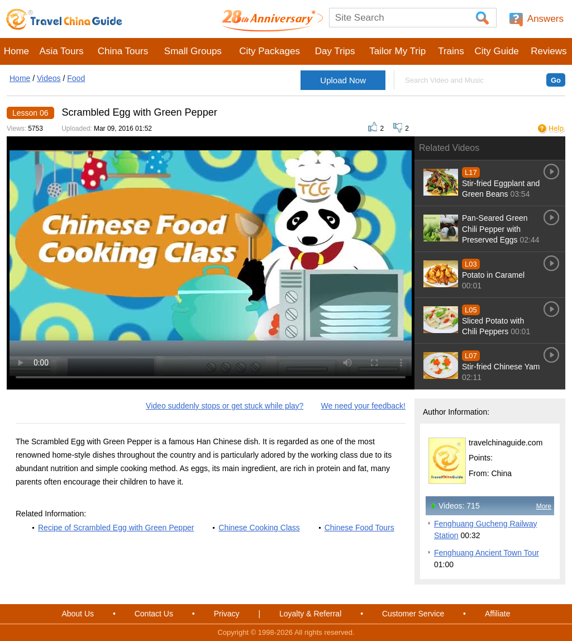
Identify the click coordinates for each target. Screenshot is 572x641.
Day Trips (335, 51)
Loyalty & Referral (310, 613)
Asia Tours (62, 51)
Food (76, 78)
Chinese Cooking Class (259, 527)
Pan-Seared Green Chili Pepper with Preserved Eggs (495, 228)
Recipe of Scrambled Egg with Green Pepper (116, 527)
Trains (451, 51)
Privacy (227, 613)
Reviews (548, 51)
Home (16, 51)
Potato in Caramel (493, 274)
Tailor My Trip (397, 51)
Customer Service (413, 613)
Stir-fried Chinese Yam (501, 366)
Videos (49, 78)
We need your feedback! (363, 405)
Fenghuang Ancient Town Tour (486, 552)
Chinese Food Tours (359, 527)
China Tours (123, 51)
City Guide (496, 51)
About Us (77, 613)
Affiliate (498, 613)
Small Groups (193, 51)
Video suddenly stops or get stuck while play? (224, 405)
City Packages (269, 51)
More (543, 506)
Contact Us (154, 613)
